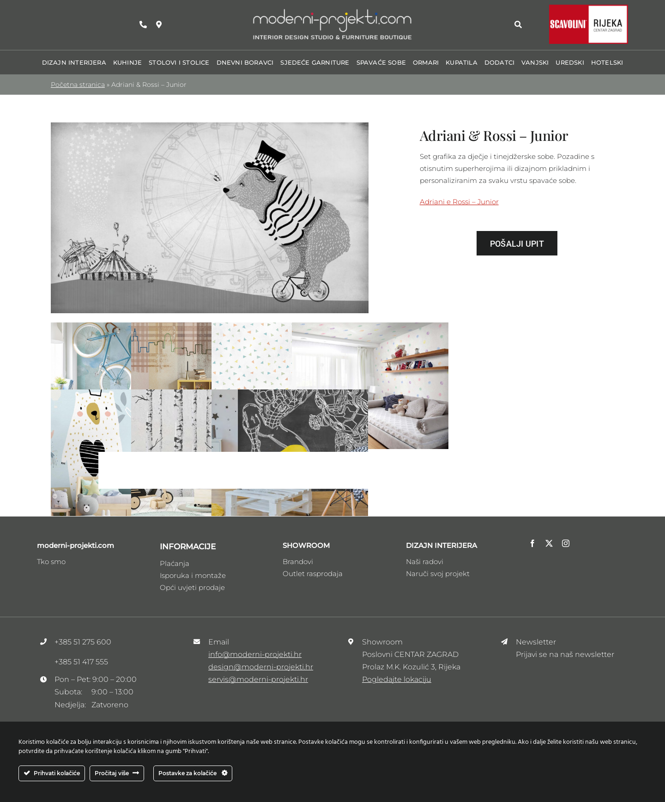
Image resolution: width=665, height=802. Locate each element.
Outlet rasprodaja (313, 573)
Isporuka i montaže (193, 575)
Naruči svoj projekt (438, 573)
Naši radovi (424, 561)
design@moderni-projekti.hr (260, 666)
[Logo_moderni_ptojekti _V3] (332, 10)
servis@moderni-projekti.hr (258, 679)
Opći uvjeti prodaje (192, 587)
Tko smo (51, 561)
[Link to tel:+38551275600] (143, 24)
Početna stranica (78, 84)
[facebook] (532, 543)
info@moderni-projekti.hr (255, 654)
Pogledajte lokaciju (396, 679)
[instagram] (565, 543)
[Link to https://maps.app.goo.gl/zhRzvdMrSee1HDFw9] (159, 24)
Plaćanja (174, 563)
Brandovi (298, 561)
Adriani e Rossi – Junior (459, 201)
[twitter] (549, 543)
